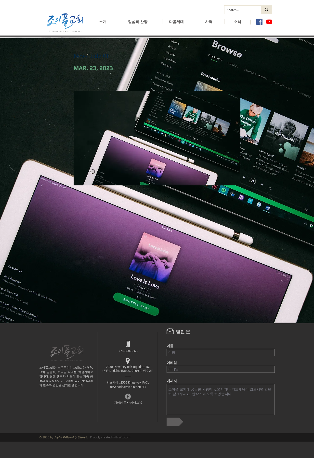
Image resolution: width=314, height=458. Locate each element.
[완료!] (175, 422)
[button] (102, 23)
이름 (170, 346)
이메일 (172, 362)
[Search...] (239, 10)
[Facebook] (128, 396)
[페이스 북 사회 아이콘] (259, 22)
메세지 (172, 381)
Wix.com (124, 437)
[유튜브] (269, 22)
